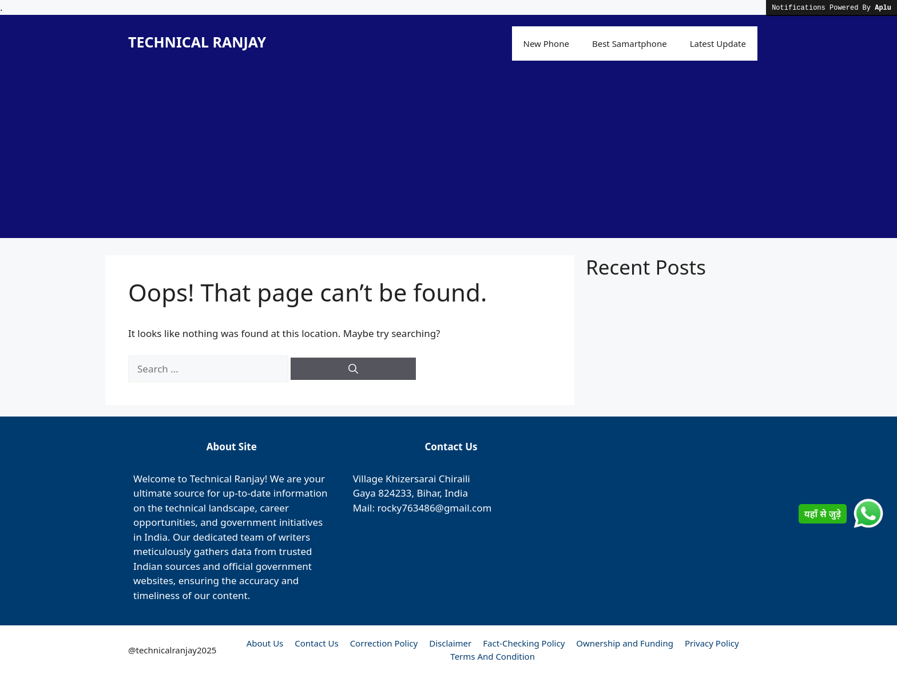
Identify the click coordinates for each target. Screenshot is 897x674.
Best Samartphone (629, 43)
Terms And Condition (492, 656)
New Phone (546, 43)
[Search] (353, 369)
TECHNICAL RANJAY (197, 41)
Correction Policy (384, 643)
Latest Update (718, 43)
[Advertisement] (448, 158)
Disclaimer (450, 643)
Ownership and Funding (624, 643)
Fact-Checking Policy (524, 643)
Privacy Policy (712, 643)
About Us (265, 643)
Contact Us (316, 643)
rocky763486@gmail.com (434, 507)
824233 (394, 492)
